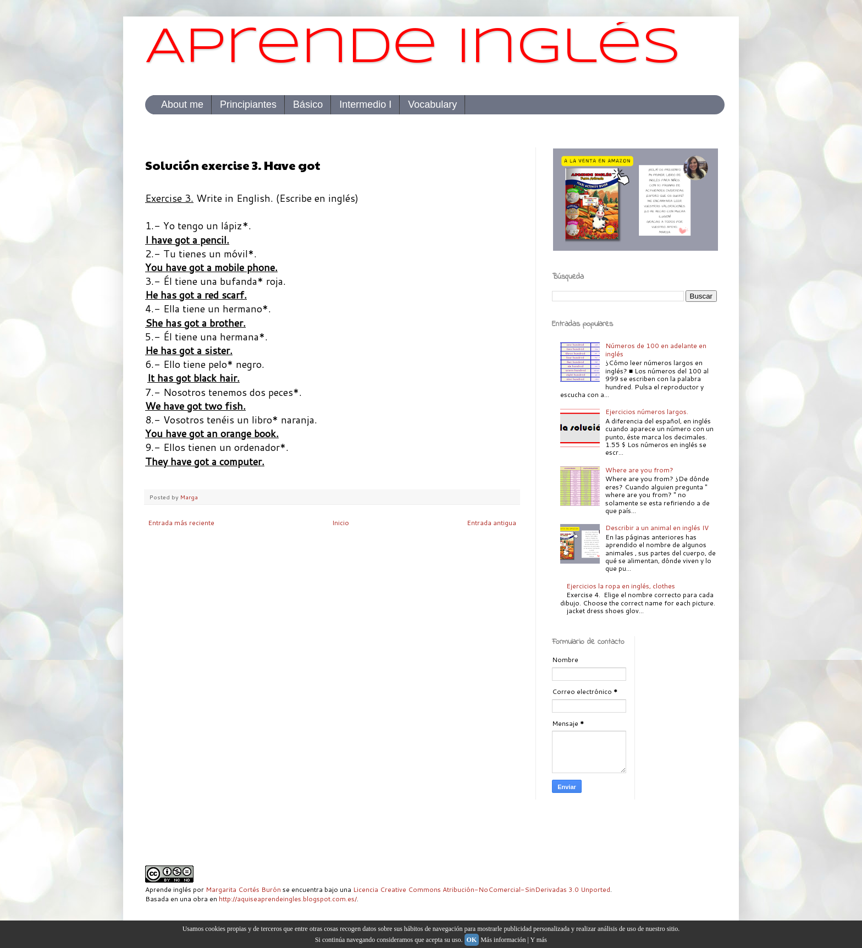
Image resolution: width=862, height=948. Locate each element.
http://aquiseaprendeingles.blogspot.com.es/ (288, 898)
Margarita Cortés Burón (243, 889)
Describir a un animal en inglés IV (657, 527)
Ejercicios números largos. (646, 411)
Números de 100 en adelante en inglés (655, 349)
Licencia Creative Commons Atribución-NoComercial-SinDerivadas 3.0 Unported (481, 889)
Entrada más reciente (181, 522)
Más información (503, 940)
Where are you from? (639, 470)
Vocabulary (432, 104)
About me (182, 104)
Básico (308, 104)
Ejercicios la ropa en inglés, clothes (620, 586)
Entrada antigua (491, 522)
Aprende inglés (413, 49)
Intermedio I (365, 104)
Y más (538, 940)
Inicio (340, 522)
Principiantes (248, 104)
